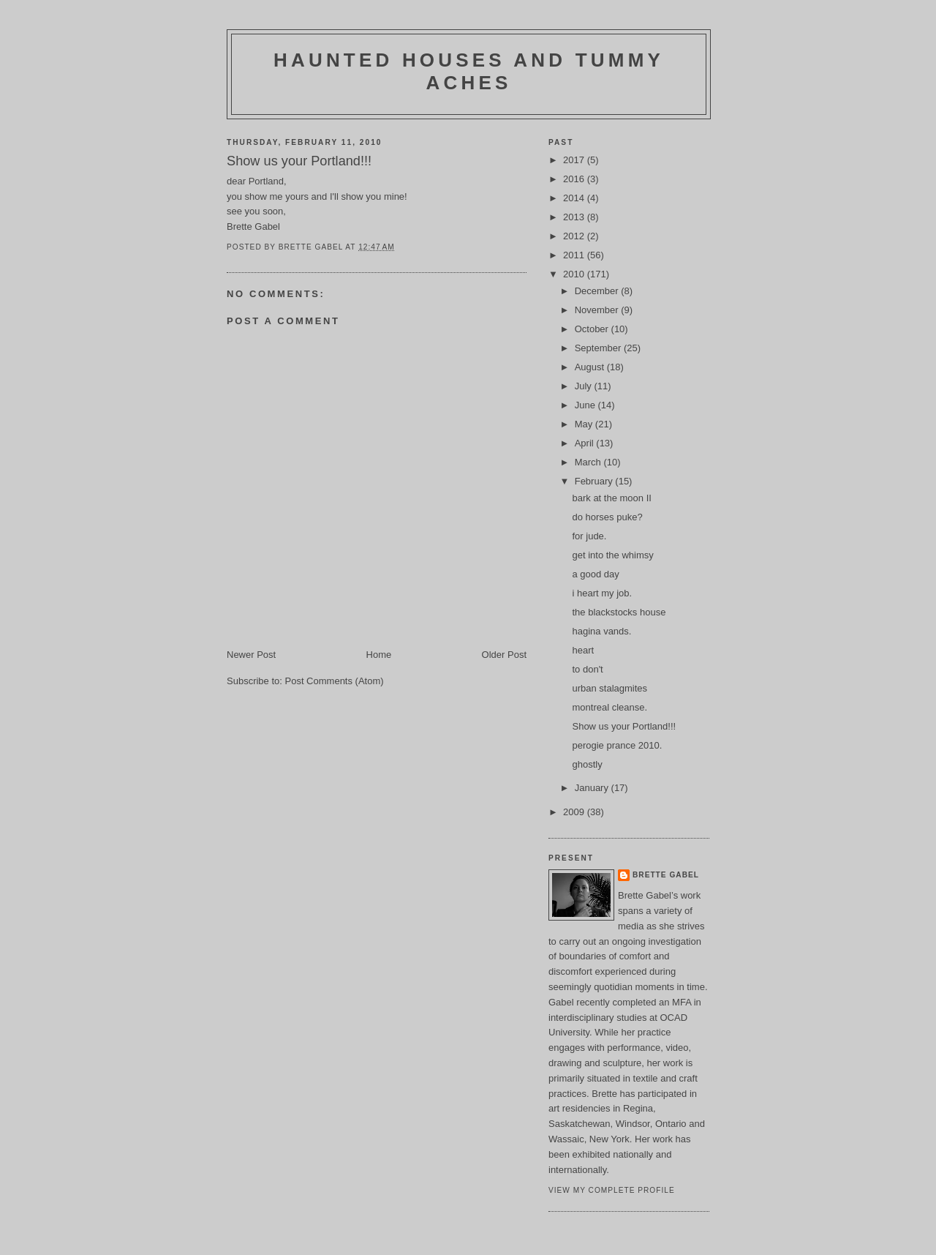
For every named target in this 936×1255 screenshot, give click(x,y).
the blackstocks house (618, 612)
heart (583, 650)
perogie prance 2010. (617, 745)
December (598, 290)
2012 (575, 236)
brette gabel (666, 875)
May (585, 424)
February (595, 481)
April (586, 443)
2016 (575, 178)
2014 (575, 197)
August (591, 366)
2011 (575, 255)
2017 (575, 159)
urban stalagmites (609, 688)
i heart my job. (602, 593)
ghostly (587, 764)
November (598, 309)
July (585, 386)
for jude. (589, 536)
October (593, 328)
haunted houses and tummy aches (468, 71)
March (589, 462)
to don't (587, 669)
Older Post (504, 654)
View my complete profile (611, 1190)
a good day (595, 574)
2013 (575, 216)
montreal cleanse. (609, 707)
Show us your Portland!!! (624, 726)
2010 (575, 274)
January (593, 787)
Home (379, 654)
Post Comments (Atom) (334, 680)
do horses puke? (607, 517)
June (586, 405)
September (599, 347)
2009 (575, 811)
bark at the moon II (611, 497)
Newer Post (251, 654)
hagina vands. (601, 631)
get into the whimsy (612, 555)
